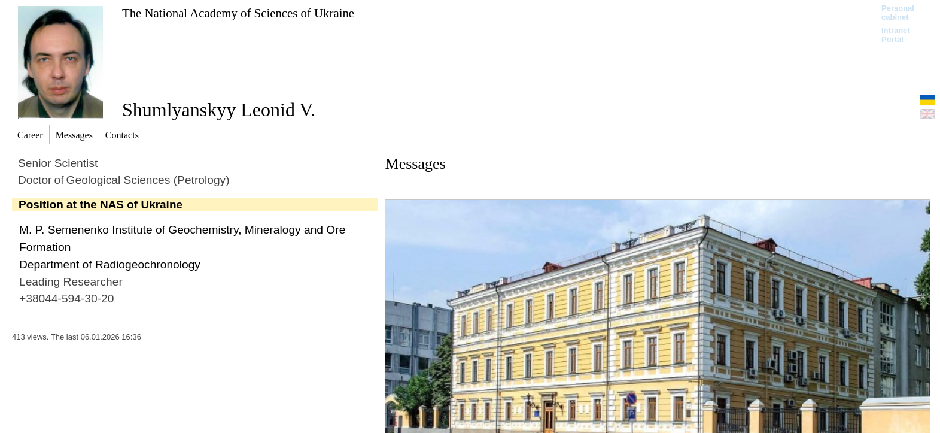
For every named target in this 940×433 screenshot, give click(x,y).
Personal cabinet (897, 13)
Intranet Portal (895, 35)
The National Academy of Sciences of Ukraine (238, 13)
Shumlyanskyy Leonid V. (218, 109)
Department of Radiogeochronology (109, 264)
